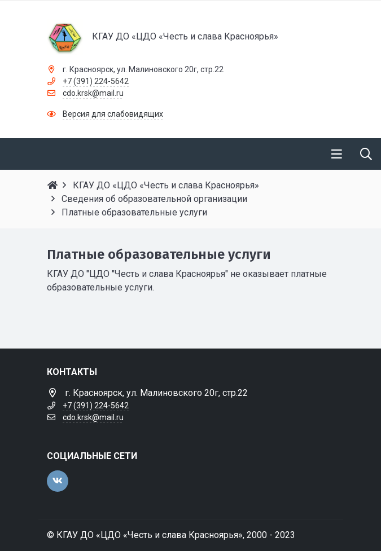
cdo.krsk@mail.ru (93, 93)
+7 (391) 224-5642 (96, 81)
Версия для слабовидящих (113, 113)
